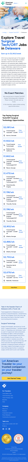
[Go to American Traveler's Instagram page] (6, 429)
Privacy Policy (14, 447)
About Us (5, 408)
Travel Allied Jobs (7, 393)
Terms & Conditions (14, 450)
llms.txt (14, 452)
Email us (4, 426)
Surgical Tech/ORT (14, 32)
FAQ (3, 402)
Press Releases (6, 415)
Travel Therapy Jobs (7, 397)
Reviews (4, 410)
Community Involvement (9, 417)
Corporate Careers (7, 413)
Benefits (4, 399)
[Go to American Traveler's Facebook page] (3, 429)
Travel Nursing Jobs (7, 395)
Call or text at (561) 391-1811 (10, 424)
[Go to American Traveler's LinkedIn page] (9, 429)
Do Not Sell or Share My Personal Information (14, 448)
